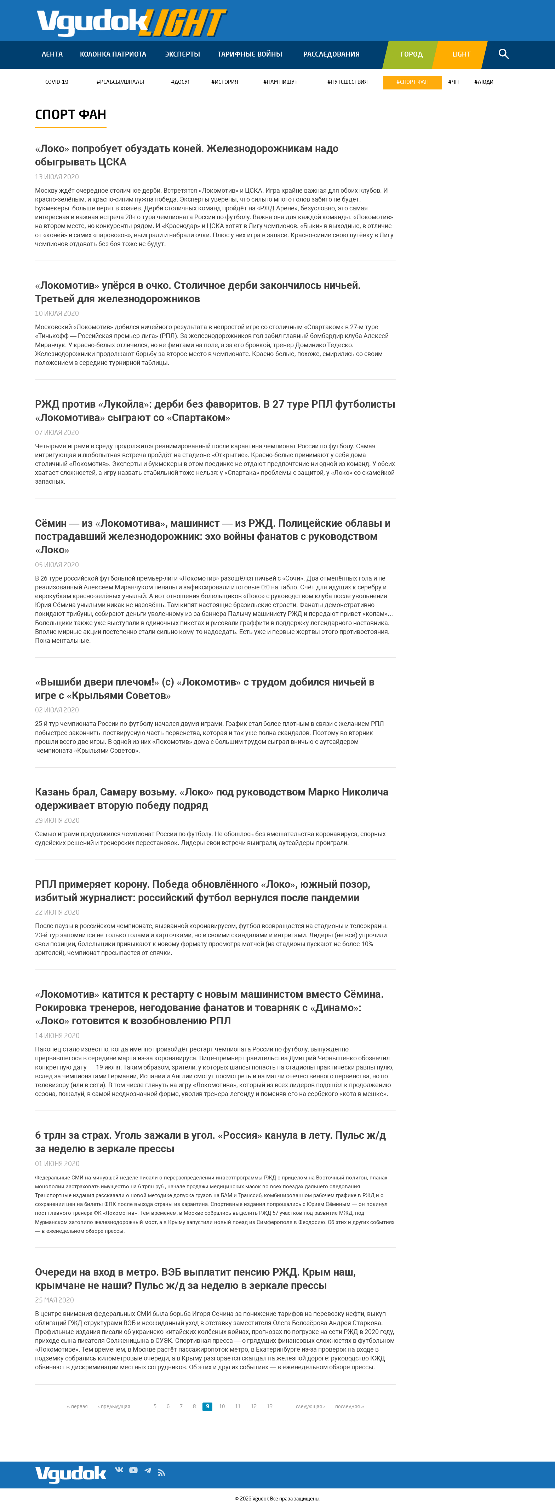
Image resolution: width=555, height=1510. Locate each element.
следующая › (310, 1406)
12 (254, 1406)
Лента (52, 54)
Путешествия (349, 82)
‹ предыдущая (114, 1406)
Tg (147, 1474)
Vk (119, 1474)
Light (461, 54)
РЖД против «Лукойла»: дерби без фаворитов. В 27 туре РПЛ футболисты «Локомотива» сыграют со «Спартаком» (215, 411)
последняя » (349, 1406)
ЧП (455, 82)
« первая (77, 1406)
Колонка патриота (113, 54)
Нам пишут (282, 82)
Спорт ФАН (414, 82)
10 (222, 1406)
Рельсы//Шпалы (122, 82)
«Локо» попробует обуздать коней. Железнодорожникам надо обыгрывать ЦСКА (186, 155)
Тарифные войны (250, 54)
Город (412, 54)
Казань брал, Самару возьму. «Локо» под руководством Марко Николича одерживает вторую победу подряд (212, 798)
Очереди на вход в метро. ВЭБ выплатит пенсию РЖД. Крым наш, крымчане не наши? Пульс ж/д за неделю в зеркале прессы (195, 1279)
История (226, 82)
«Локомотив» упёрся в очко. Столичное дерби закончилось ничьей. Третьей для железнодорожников (198, 292)
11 (238, 1406)
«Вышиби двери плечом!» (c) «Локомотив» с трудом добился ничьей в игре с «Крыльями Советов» (204, 688)
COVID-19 (56, 82)
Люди (485, 82)
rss (161, 1474)
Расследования (331, 54)
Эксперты (182, 54)
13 (270, 1406)
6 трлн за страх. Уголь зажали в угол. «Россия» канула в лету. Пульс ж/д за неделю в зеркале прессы (210, 1142)
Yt (133, 1474)
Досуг (182, 82)
